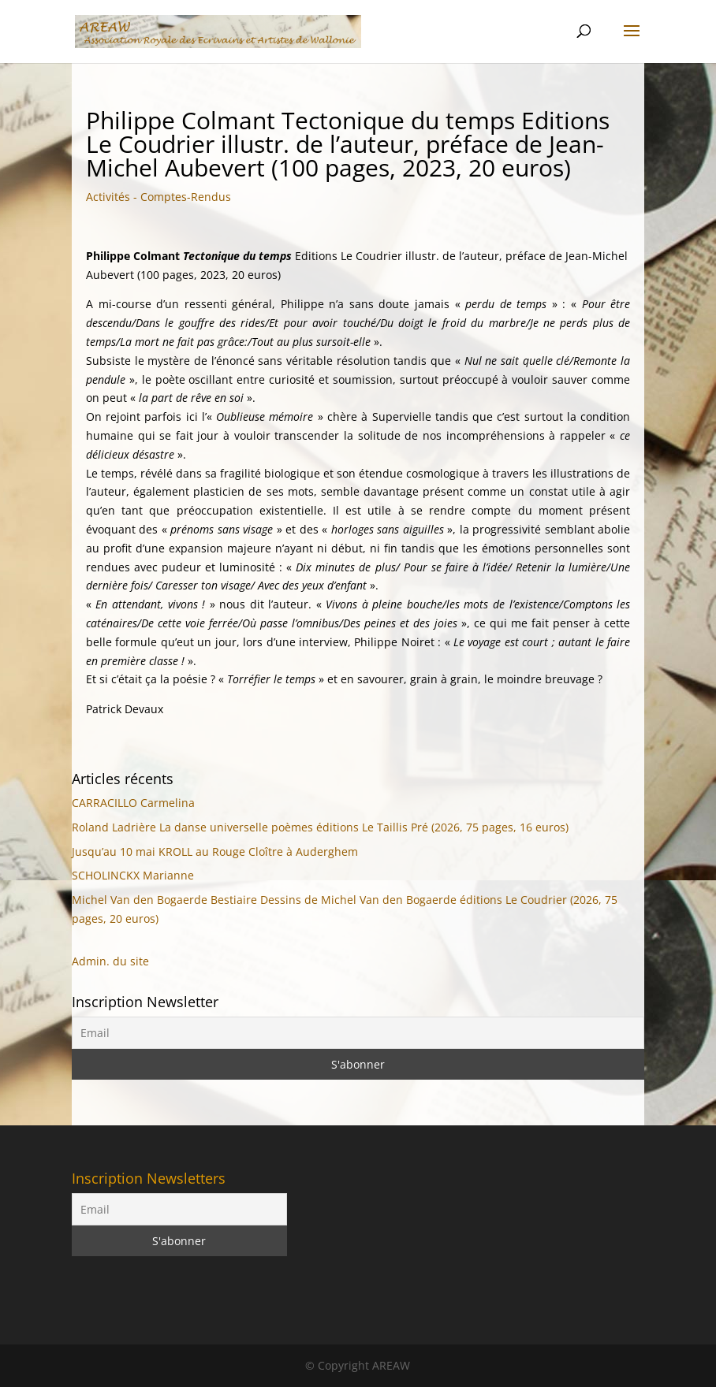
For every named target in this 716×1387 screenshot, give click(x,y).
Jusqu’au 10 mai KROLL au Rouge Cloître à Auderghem (215, 851)
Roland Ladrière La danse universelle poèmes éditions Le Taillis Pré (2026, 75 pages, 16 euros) (320, 827)
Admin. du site (110, 961)
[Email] (358, 1033)
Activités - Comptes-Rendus (158, 196)
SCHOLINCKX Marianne (133, 875)
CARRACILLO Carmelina (133, 802)
